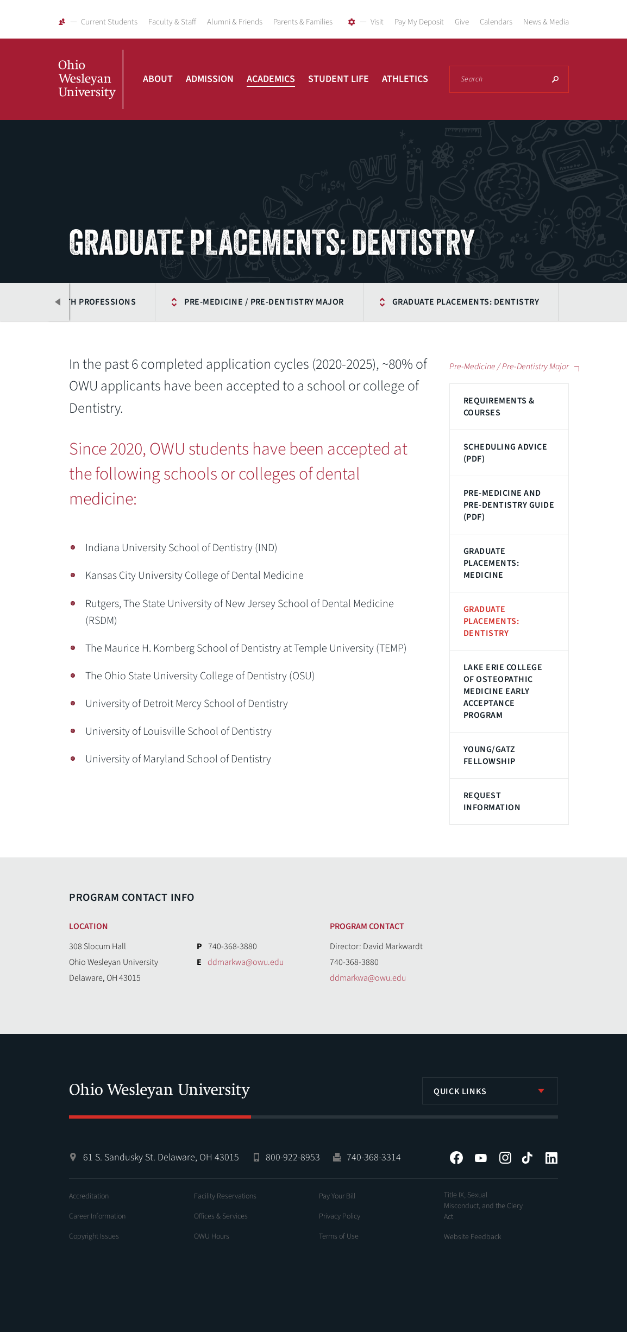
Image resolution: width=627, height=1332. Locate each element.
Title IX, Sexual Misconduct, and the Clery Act (483, 1206)
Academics (271, 79)
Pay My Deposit (419, 22)
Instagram (505, 1157)
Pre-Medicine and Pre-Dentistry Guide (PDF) (508, 505)
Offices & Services (221, 1216)
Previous (58, 302)
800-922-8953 (293, 1157)
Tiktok (527, 1157)
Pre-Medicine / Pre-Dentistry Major (263, 302)
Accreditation (89, 1196)
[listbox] (490, 1090)
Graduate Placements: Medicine (491, 563)
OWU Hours (211, 1236)
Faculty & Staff (172, 22)
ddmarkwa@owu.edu (246, 962)
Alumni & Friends (234, 22)
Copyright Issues (94, 1236)
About (158, 79)
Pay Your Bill (337, 1196)
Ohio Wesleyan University (90, 91)
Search (555, 79)
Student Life (338, 79)
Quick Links (460, 1091)
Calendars (496, 22)
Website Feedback (472, 1237)
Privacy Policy (339, 1216)
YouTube (480, 1157)
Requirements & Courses (499, 407)
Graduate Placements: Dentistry (465, 302)
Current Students (109, 22)
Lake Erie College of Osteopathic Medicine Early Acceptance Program (502, 691)
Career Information (97, 1216)
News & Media (546, 22)
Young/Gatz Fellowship (489, 755)
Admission (210, 79)
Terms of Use (339, 1236)
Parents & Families (303, 22)
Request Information (492, 801)
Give (462, 22)
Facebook (456, 1157)
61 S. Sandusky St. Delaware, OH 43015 (161, 1157)
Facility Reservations (225, 1196)
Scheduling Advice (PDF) (505, 453)
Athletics (405, 79)
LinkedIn (551, 1157)
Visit (377, 22)
